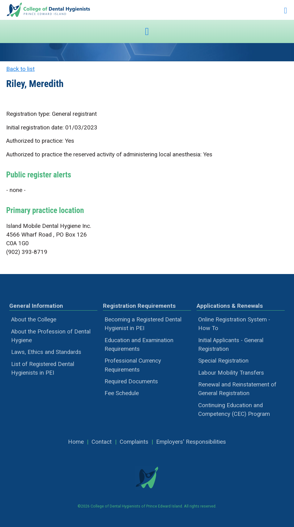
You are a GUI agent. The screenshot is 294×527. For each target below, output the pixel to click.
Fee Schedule (121, 393)
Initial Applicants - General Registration (230, 344)
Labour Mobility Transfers (231, 372)
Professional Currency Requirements (132, 365)
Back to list (20, 69)
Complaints (134, 441)
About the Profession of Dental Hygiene (51, 336)
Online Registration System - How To (234, 324)
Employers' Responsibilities (191, 441)
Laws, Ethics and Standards (46, 352)
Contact (102, 441)
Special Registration (223, 360)
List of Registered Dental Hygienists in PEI (42, 368)
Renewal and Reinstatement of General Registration (237, 389)
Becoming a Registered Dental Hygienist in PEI (142, 324)
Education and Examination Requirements (138, 344)
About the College (33, 319)
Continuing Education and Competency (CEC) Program (234, 409)
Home (76, 441)
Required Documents (131, 381)
